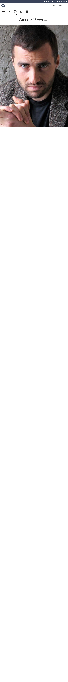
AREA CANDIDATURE (50, 1)
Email (21, 14)
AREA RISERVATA (62, 1)
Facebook (9, 14)
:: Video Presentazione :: (12, 343)
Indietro (3, 14)
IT (32, 14)
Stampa (27, 14)
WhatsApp (15, 14)
